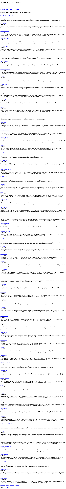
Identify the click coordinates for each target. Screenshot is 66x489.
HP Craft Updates (4, 316)
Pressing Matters (3, 355)
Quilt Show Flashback (4, 31)
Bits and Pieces (3, 408)
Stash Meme (2, 145)
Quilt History (3, 292)
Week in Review (3, 207)
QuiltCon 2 (2, 416)
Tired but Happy (3, 216)
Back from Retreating (4, 223)
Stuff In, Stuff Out (4, 137)
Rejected (2, 393)
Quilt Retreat (3, 114)
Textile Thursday (3, 254)
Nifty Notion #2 (3, 269)
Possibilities (2, 184)
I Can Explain (3, 299)
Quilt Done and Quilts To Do (6, 169)
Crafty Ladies (3, 23)
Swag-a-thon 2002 (4, 454)
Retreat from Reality (4, 38)
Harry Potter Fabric (4, 332)
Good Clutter (3, 238)
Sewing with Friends (4, 130)
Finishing (2, 107)
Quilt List (2, 431)
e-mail (17, 9)
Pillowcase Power (4, 400)
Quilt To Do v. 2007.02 (5, 231)
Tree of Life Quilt (4, 53)
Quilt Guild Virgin (4, 461)
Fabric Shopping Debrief (5, 362)
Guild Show (2, 276)
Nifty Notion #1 (3, 284)
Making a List (3, 76)
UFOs (1, 192)
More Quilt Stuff (3, 478)
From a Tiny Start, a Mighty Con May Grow (9, 439)
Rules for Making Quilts (5, 469)
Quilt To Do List (3, 340)
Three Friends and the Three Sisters (7, 15)
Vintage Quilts (3, 122)
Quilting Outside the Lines (5, 446)
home (7, 9)
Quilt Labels (2, 246)
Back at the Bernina (4, 61)
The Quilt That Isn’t (4, 385)
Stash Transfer (3, 91)
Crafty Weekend (3, 160)
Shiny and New (3, 199)
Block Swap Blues (4, 176)
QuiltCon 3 (2, 347)
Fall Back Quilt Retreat (5, 84)
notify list (12, 9)
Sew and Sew (3, 323)
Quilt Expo (2, 261)
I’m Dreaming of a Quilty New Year (7, 423)
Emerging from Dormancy (5, 69)
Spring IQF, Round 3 (4, 378)
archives (2, 9)
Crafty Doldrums (3, 152)
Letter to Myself (3, 370)
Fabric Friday (3, 307)
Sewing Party (3, 99)
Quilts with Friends (4, 46)
